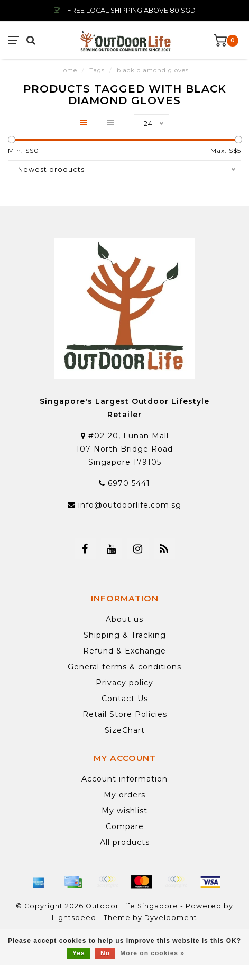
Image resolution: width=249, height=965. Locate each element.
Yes (78, 953)
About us (124, 619)
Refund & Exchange (124, 651)
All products (125, 842)
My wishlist (124, 810)
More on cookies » (152, 953)
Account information (124, 779)
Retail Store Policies (124, 714)
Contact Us (125, 698)
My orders (124, 794)
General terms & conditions (124, 667)
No (105, 953)
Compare (125, 826)
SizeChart (125, 730)
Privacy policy (124, 682)
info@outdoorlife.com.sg (129, 505)
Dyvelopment (170, 918)
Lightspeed (74, 918)
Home (67, 70)
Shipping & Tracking (125, 635)
